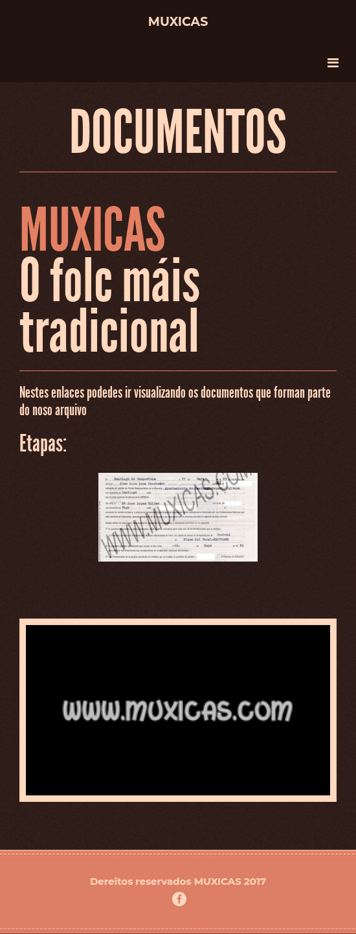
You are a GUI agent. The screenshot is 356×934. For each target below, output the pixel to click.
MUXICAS (217, 881)
